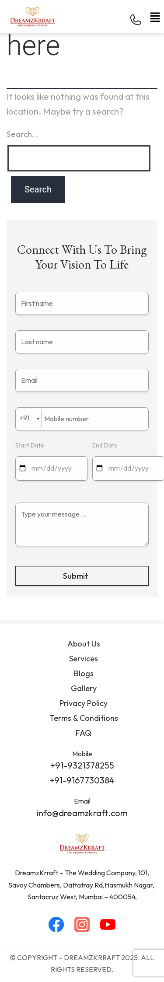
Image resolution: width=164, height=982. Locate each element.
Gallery (84, 688)
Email (82, 801)
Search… (22, 134)
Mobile (82, 753)
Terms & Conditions (83, 718)
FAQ (83, 733)
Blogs (84, 673)
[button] (155, 17)
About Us (83, 644)
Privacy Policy (83, 703)
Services (83, 659)
